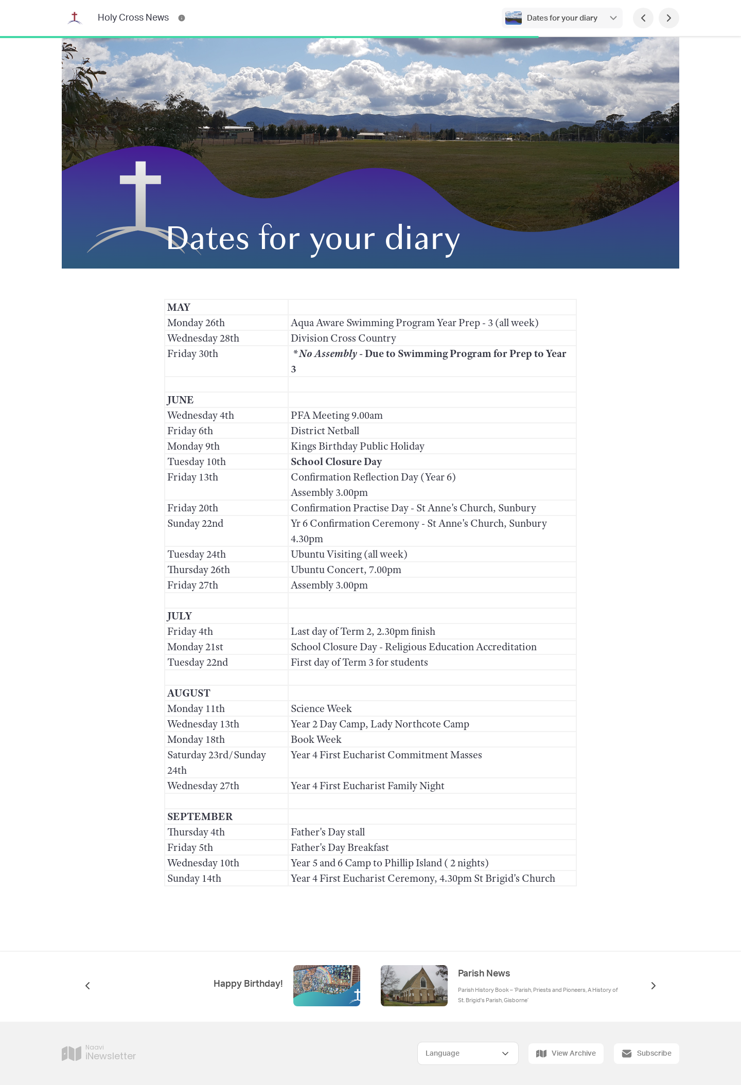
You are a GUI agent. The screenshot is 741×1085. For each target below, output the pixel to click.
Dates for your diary (562, 18)
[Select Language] (468, 1053)
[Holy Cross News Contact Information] (181, 18)
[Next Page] (669, 18)
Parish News (484, 974)
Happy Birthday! (248, 984)
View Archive (566, 1053)
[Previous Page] (643, 18)
